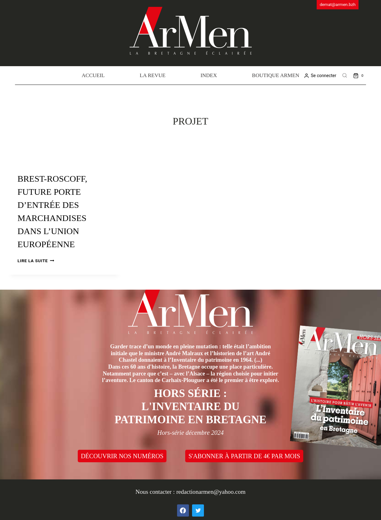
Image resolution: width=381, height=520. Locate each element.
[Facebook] (183, 510)
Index (208, 75)
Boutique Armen (275, 75)
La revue (153, 75)
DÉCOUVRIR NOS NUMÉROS (122, 456)
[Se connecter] (320, 75)
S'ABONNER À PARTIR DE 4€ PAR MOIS (244, 456)
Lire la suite (35, 260)
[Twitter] (198, 510)
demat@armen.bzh (338, 4)
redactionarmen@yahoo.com (210, 491)
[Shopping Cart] (359, 75)
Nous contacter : (156, 491)
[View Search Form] (344, 75)
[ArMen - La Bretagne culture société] (191, 31)
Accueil (93, 75)
